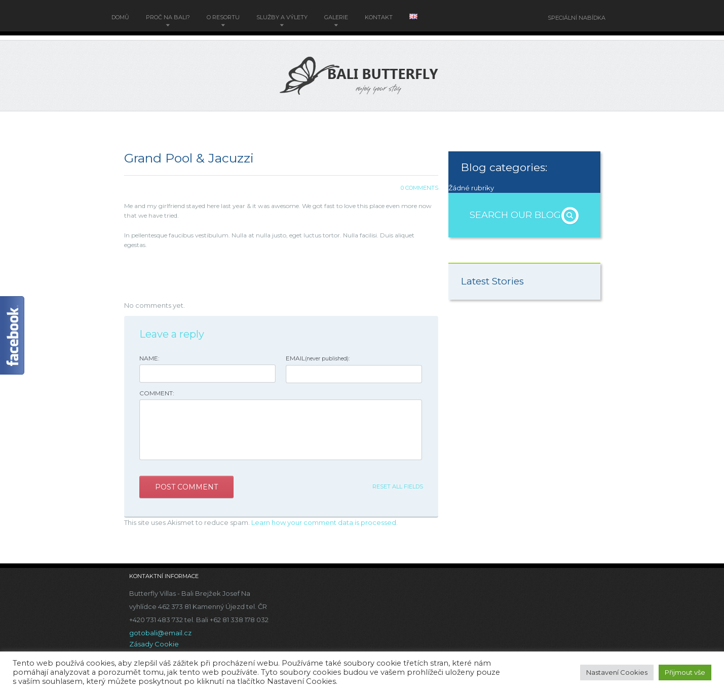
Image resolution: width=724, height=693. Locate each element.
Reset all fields (397, 486)
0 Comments (419, 187)
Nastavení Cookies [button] (616, 672)
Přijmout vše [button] (685, 672)
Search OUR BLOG (524, 215)
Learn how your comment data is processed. (324, 522)
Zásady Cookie (154, 644)
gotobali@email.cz (160, 633)
